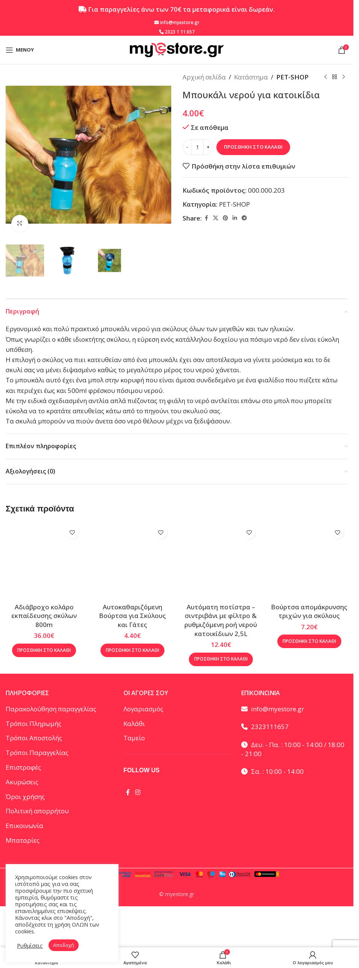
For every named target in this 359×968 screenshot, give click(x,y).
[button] (44, 650)
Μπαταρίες (23, 840)
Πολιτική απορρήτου (37, 811)
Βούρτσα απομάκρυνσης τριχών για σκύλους (309, 611)
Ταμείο (134, 738)
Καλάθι (134, 723)
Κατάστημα (251, 77)
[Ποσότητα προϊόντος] (197, 147)
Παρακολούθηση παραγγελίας (51, 709)
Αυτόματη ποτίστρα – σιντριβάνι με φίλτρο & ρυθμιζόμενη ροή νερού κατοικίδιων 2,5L (220, 620)
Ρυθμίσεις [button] (30, 945)
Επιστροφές (23, 767)
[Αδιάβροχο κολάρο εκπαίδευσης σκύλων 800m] (44, 560)
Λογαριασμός (143, 709)
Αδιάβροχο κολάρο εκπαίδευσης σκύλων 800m (44, 616)
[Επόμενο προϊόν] (343, 77)
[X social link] (216, 218)
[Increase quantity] (208, 147)
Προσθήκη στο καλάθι (253, 146)
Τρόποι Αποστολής (34, 738)
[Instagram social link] (137, 792)
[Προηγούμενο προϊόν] (325, 77)
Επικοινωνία (24, 825)
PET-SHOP (292, 77)
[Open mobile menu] (20, 50)
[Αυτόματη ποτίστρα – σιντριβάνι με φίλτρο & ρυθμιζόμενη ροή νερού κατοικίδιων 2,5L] (221, 560)
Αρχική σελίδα (204, 77)
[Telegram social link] (244, 218)
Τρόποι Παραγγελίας (37, 752)
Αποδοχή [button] (63, 945)
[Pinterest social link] (225, 218)
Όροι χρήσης (25, 796)
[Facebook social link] (206, 218)
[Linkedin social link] (234, 218)
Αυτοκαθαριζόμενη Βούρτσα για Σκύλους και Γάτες (132, 616)
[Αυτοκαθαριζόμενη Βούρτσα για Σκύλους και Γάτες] (132, 560)
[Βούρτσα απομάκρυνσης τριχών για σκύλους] (309, 560)
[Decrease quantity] (187, 147)
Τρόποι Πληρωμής (33, 723)
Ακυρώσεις (22, 782)
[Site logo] (177, 49)
